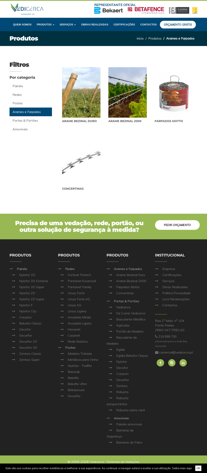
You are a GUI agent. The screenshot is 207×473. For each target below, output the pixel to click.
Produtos (155, 38)
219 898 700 (168, 336)
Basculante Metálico (126, 319)
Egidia (116, 349)
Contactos (148, 24)
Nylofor (117, 362)
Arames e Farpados (124, 269)
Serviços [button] (68, 24)
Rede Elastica (73, 341)
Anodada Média (74, 317)
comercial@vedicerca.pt (176, 352)
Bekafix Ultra (72, 384)
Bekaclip (69, 372)
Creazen (21, 317)
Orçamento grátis (178, 24)
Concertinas (73, 188)
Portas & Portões (123, 301)
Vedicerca (118, 307)
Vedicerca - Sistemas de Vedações (115, 462)
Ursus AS (69, 305)
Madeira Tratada (75, 354)
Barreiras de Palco (125, 442)
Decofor (20, 329)
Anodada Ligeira (74, 323)
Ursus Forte (71, 293)
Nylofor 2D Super (27, 299)
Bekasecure (71, 390)
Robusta (117, 392)
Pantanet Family (75, 287)
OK (198, 468)
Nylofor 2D (22, 293)
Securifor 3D (23, 347)
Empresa (165, 269)
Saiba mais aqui (182, 468)
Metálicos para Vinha (78, 360)
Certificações (124, 24)
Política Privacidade (173, 293)
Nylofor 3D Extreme (29, 281)
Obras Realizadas (171, 287)
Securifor (21, 335)
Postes (67, 347)
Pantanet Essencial (77, 281)
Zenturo (117, 386)
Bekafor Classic (26, 323)
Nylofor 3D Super (27, 287)
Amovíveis (118, 418)
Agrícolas (118, 325)
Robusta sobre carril (126, 410)
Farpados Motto (169, 121)
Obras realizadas (94, 24)
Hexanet (69, 329)
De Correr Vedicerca (126, 313)
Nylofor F (21, 305)
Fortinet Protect (74, 275)
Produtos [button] (45, 24)
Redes (66, 269)
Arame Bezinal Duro (79, 121)
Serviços (165, 281)
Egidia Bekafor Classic (127, 356)
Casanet (69, 335)
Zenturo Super (25, 360)
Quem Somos (22, 24)
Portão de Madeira (125, 331)
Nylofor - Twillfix (75, 366)
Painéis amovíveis (124, 424)
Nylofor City (23, 311)
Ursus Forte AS (74, 299)
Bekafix (68, 378)
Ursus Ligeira (72, 311)
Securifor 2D (23, 341)
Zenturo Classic (25, 354)
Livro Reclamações (172, 299)
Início (140, 38)
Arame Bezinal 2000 (125, 121)
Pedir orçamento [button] (177, 224)
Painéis (18, 269)
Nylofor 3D (22, 275)
